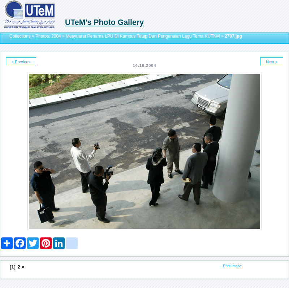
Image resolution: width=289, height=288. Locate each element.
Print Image (232, 266)
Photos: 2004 (48, 36)
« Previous (21, 62)
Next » (271, 62)
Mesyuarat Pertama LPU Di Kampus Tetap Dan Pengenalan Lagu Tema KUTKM (143, 36)
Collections (20, 36)
